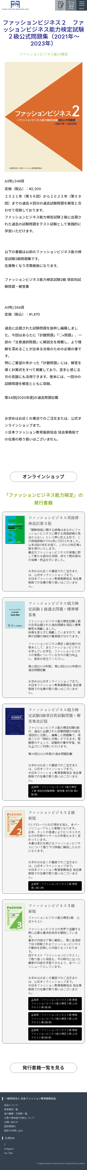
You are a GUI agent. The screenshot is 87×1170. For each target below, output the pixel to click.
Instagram (9, 1149)
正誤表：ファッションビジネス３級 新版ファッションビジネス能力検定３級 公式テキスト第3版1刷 (54, 1033)
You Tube (8, 1153)
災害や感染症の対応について (19, 1118)
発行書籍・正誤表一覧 (15, 1113)
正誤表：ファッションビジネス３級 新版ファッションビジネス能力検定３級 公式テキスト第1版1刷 (54, 1003)
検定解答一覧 (11, 1109)
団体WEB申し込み (13, 1130)
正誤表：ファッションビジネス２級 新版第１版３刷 (54, 886)
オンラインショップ (43, 476)
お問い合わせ (11, 1122)
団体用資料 (10, 1126)
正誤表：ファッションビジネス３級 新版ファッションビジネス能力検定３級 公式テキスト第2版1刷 (54, 1018)
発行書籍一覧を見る (43, 1067)
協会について (11, 1105)
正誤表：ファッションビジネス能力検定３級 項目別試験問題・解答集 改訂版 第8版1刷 (54, 790)
